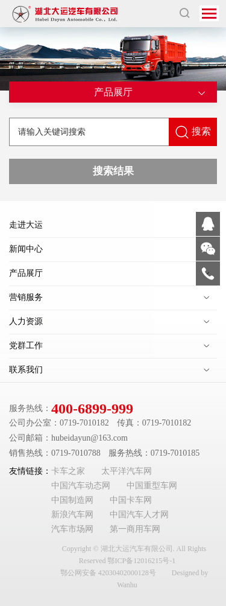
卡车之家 (68, 471)
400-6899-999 (92, 408)
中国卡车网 (131, 500)
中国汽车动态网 (80, 485)
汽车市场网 (72, 529)
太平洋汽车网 (126, 471)
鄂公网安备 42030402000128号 (108, 573)
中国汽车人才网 (139, 514)
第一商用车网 (135, 529)
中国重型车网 (152, 485)
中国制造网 (72, 500)
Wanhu (127, 585)
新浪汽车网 (72, 514)
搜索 (193, 132)
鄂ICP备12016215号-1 (141, 561)
